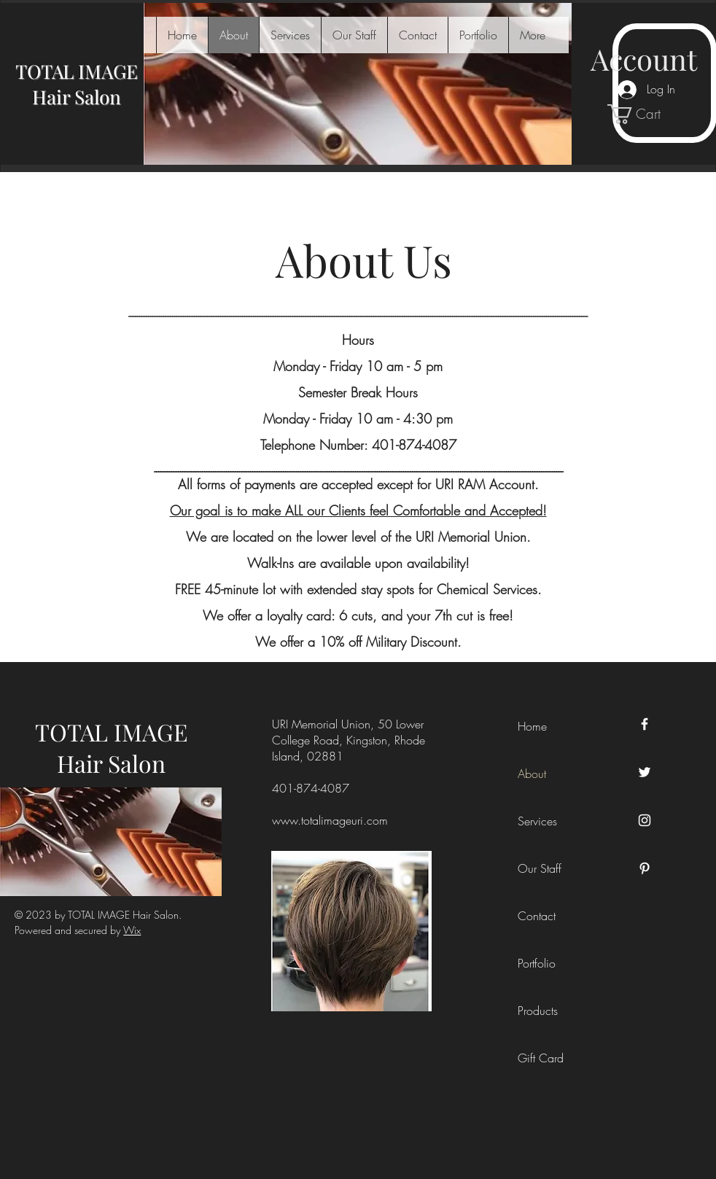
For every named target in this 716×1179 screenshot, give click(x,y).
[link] (644, 114)
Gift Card (541, 1058)
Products (538, 1011)
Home (532, 726)
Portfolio (537, 963)
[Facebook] (645, 724)
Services (537, 821)
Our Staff (539, 868)
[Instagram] (645, 820)
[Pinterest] (645, 868)
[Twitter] (645, 772)
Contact (537, 916)
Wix (132, 930)
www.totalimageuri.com (330, 820)
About (532, 774)
